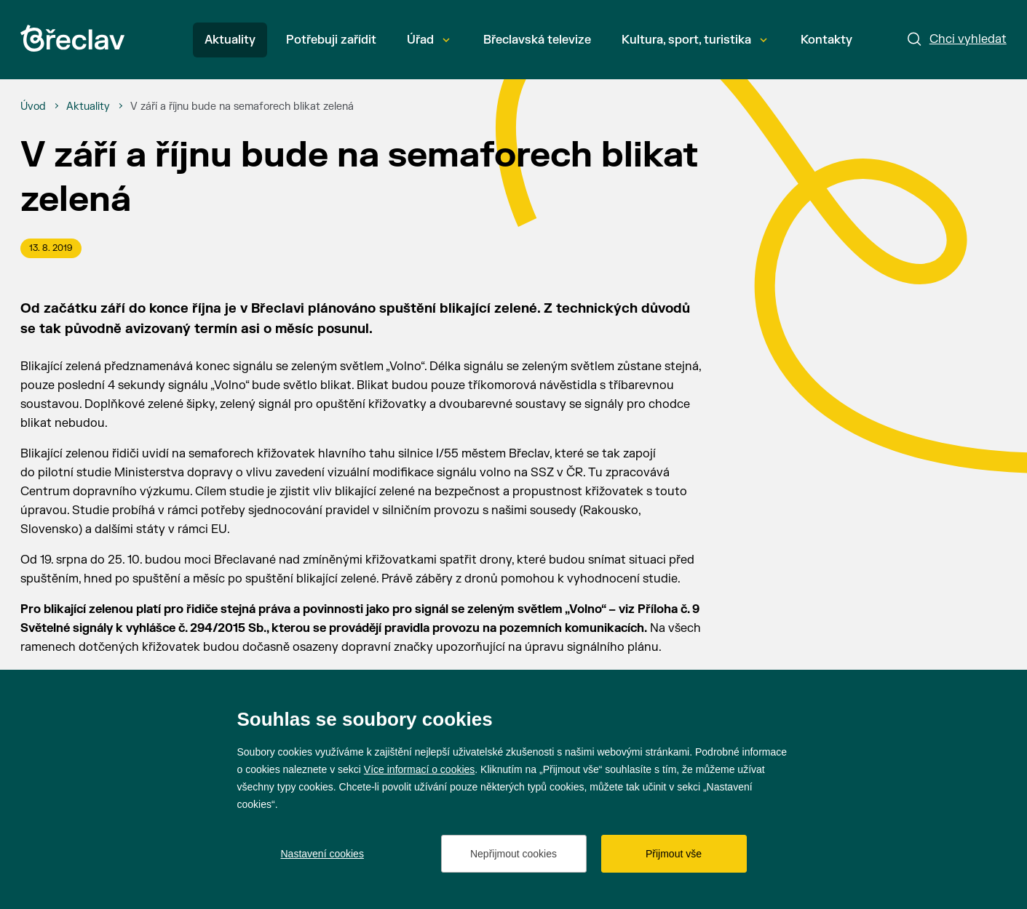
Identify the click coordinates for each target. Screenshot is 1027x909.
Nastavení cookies (322, 854)
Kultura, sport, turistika (694, 40)
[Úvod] (33, 106)
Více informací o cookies (419, 769)
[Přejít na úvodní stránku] (72, 38)
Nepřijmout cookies (513, 854)
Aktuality (230, 40)
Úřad (428, 40)
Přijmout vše (674, 854)
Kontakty (826, 40)
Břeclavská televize (537, 40)
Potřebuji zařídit (331, 40)
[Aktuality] (88, 106)
